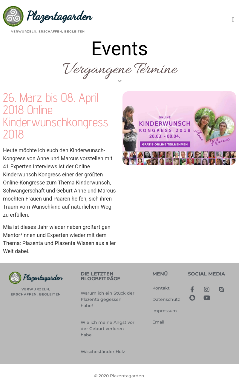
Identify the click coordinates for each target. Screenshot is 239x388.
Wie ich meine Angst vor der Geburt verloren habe (107, 329)
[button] (233, 19)
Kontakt (161, 288)
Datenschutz (166, 299)
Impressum (164, 310)
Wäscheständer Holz (103, 351)
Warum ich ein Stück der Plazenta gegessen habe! (107, 299)
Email (158, 322)
